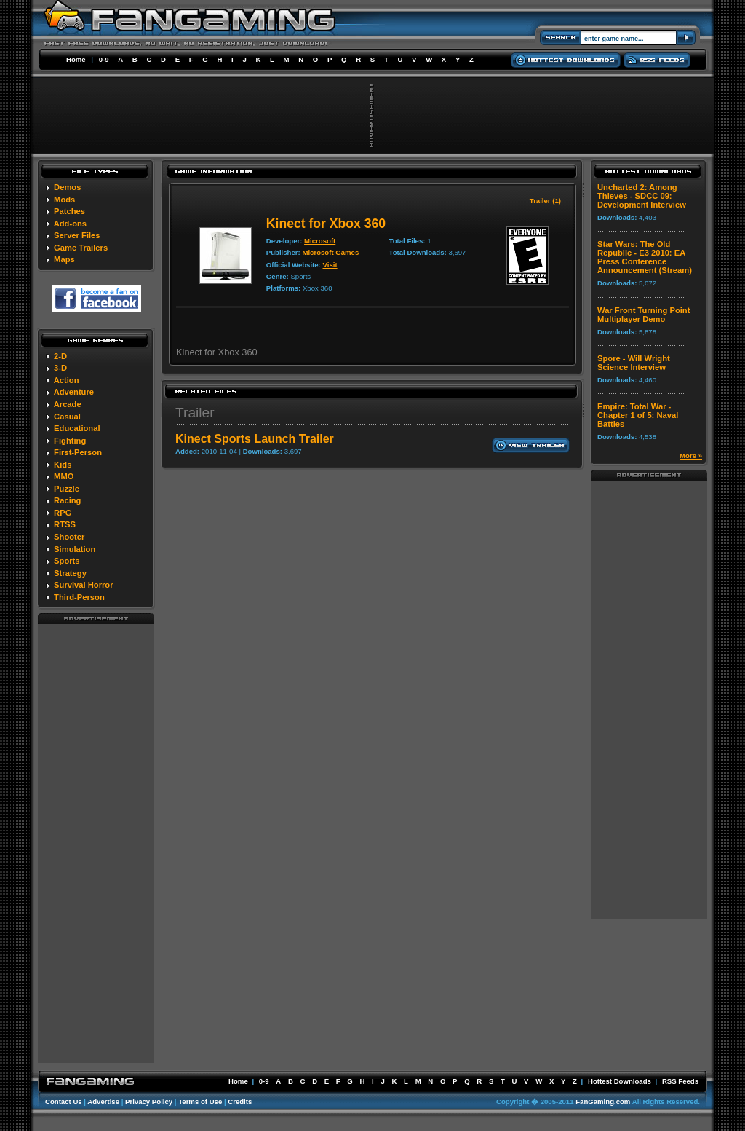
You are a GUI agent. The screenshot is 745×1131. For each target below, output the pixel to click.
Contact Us (63, 1101)
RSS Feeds (680, 1081)
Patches (69, 211)
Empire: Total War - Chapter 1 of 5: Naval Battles (637, 415)
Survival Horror (83, 584)
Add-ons (70, 223)
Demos (67, 187)
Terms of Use (200, 1101)
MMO (63, 476)
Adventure (74, 391)
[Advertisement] (96, 842)
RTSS (65, 524)
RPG (62, 512)
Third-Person (79, 597)
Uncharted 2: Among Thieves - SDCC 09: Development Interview (641, 196)
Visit (330, 265)
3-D (60, 367)
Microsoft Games (330, 252)
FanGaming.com (602, 1101)
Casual (67, 416)
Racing (67, 500)
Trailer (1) (545, 201)
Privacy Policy (148, 1101)
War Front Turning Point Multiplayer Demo (643, 314)
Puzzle (66, 488)
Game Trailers (81, 247)
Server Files (77, 235)
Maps (64, 259)
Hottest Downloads (619, 1081)
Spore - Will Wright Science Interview (633, 362)
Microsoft (319, 241)
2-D (60, 356)
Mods (64, 199)
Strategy (70, 573)
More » (691, 456)
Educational (77, 428)
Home (76, 59)
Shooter (69, 536)
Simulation (74, 549)
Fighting (70, 440)
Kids (62, 464)
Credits (240, 1101)
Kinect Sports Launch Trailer (254, 439)
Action (66, 380)
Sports (66, 560)
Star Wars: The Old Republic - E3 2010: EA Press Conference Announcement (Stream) (644, 257)
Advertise (103, 1101)
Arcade (67, 404)
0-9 (104, 59)
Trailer (195, 412)
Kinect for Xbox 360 (326, 223)
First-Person (78, 452)
